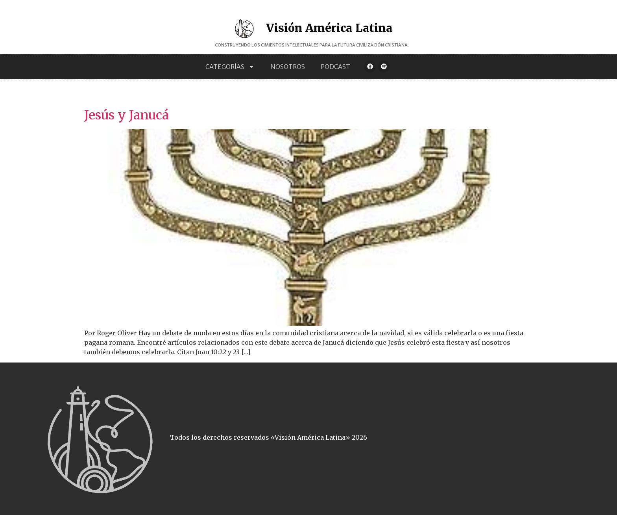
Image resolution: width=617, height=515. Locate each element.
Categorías (230, 66)
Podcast (335, 67)
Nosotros (287, 67)
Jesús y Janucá (126, 115)
